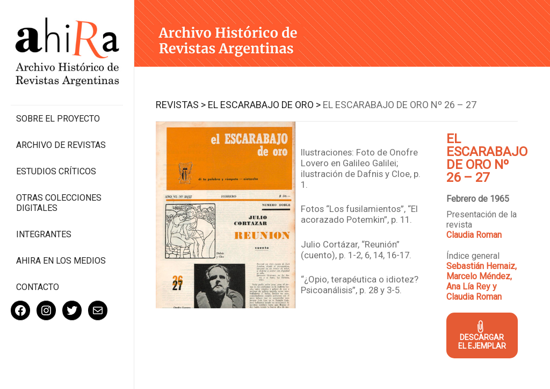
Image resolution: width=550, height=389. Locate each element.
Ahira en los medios (61, 261)
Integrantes (43, 234)
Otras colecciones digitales (59, 203)
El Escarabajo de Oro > (264, 104)
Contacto (37, 287)
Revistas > (181, 104)
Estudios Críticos (56, 171)
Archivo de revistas (61, 145)
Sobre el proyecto (58, 119)
